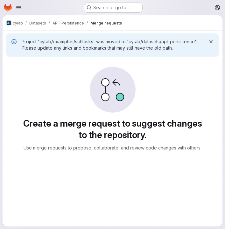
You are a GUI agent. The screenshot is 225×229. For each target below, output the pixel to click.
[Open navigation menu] (19, 8)
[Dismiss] (211, 41)
